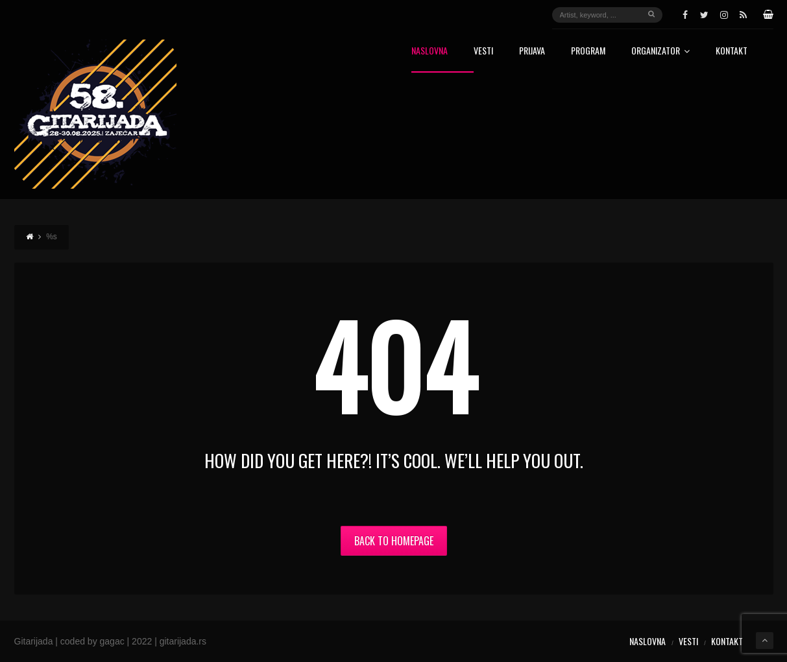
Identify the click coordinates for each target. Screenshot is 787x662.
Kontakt (731, 51)
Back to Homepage (393, 541)
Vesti (483, 51)
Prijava (532, 51)
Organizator (660, 51)
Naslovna (429, 51)
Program (588, 51)
